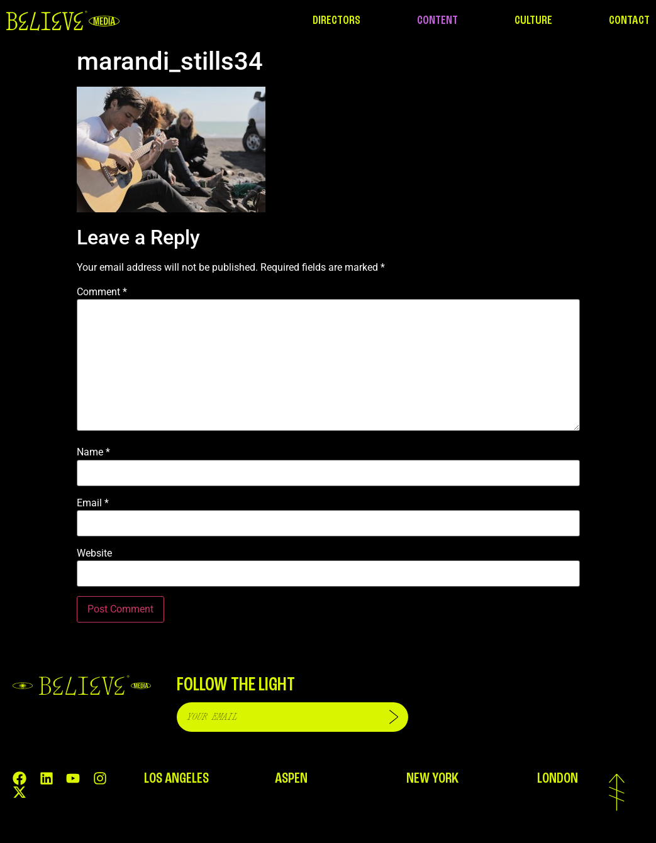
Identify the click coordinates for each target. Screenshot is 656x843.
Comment (102, 292)
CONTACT (629, 20)
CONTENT (437, 20)
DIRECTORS (336, 20)
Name (93, 452)
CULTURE (533, 20)
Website (94, 553)
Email (93, 503)
